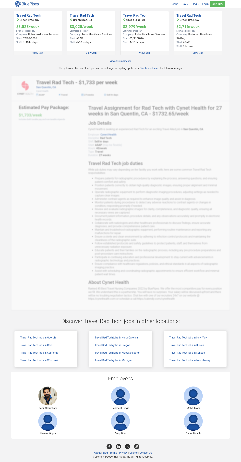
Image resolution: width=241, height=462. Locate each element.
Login (205, 4)
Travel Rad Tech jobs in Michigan (113, 360)
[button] (185, 4)
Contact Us (146, 452)
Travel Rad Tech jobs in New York (188, 337)
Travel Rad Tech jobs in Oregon (112, 345)
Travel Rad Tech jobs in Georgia (38, 337)
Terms (113, 452)
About (97, 452)
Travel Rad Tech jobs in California (39, 352)
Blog (105, 452)
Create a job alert (149, 68)
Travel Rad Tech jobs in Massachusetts (117, 352)
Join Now (217, 3)
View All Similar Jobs (120, 61)
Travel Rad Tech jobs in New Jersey (189, 360)
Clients (134, 452)
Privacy (123, 452)
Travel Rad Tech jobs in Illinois (186, 345)
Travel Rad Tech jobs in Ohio (36, 345)
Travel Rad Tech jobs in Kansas (187, 352)
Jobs (175, 4)
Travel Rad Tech (28, 15)
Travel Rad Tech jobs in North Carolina (116, 337)
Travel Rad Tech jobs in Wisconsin (39, 360)
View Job (37, 52)
